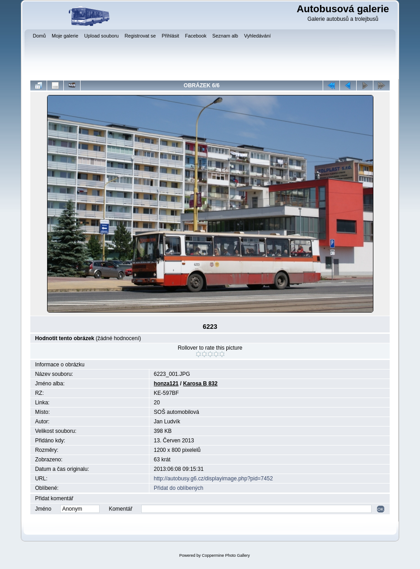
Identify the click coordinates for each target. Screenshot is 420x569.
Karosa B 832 (200, 383)
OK (380, 509)
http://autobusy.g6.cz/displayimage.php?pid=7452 (213, 478)
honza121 (166, 383)
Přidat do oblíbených (178, 488)
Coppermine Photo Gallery (226, 555)
